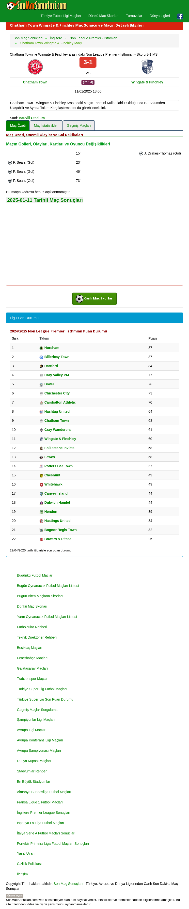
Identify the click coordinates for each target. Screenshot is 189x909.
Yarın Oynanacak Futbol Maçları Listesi (47, 617)
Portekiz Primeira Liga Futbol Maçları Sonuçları (53, 844)
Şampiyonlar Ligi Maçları (36, 719)
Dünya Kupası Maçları (34, 761)
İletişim (22, 874)
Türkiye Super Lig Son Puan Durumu (45, 699)
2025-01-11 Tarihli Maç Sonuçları (45, 200)
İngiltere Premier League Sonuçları (43, 813)
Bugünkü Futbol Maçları (35, 575)
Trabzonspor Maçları (32, 679)
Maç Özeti (18, 125)
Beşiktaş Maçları (29, 648)
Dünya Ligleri (160, 16)
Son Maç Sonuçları (68, 884)
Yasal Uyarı (25, 853)
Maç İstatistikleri (46, 125)
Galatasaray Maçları (32, 668)
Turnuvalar (134, 16)
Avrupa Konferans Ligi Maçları (40, 740)
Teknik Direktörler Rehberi (37, 637)
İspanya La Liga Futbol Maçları (40, 823)
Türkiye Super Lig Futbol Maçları (42, 689)
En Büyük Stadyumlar (33, 782)
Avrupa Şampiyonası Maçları (39, 750)
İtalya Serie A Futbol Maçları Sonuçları (46, 833)
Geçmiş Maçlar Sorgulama (37, 710)
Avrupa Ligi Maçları (32, 730)
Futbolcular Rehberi (32, 627)
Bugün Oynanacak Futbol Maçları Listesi (48, 586)
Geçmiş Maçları (79, 125)
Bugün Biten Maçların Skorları (40, 596)
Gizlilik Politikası (29, 864)
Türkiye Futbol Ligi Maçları (61, 16)
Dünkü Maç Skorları (103, 16)
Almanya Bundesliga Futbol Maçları (44, 792)
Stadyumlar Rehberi (32, 771)
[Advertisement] (94, 247)
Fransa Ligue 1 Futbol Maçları (40, 802)
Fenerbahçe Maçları (32, 658)
